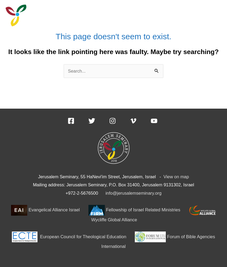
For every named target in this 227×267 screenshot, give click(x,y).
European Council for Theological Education (70, 236)
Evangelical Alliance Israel (45, 209)
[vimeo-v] (140, 121)
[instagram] (119, 121)
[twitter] (98, 121)
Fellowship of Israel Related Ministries (134, 209)
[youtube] (155, 121)
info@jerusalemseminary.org (133, 193)
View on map (176, 176)
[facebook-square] (77, 121)
